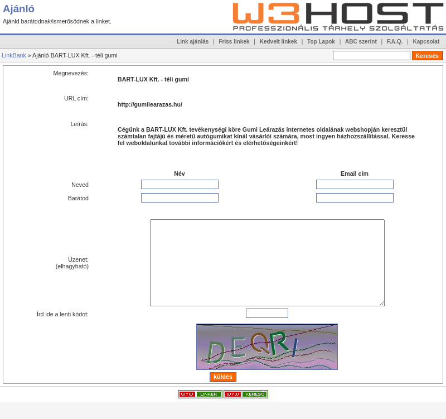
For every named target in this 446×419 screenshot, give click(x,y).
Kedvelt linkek (278, 41)
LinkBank (14, 55)
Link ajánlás (193, 41)
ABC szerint (361, 41)
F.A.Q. (395, 41)
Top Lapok (321, 41)
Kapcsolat (426, 41)
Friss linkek (234, 41)
